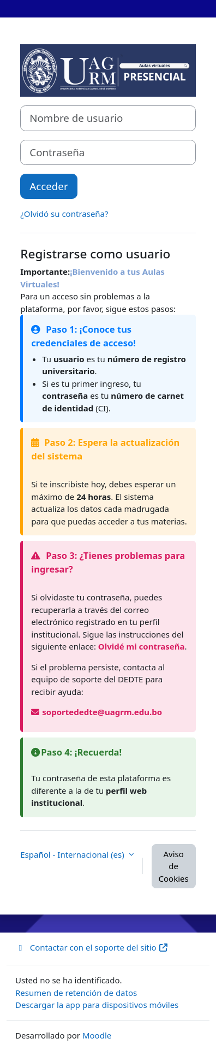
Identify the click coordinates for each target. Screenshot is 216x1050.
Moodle (96, 1035)
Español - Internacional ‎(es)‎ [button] (73, 854)
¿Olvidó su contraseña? (64, 213)
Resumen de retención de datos (76, 992)
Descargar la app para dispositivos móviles (96, 1004)
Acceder (48, 186)
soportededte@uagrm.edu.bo (96, 711)
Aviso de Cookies (174, 866)
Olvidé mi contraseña (141, 646)
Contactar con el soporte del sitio (92, 947)
